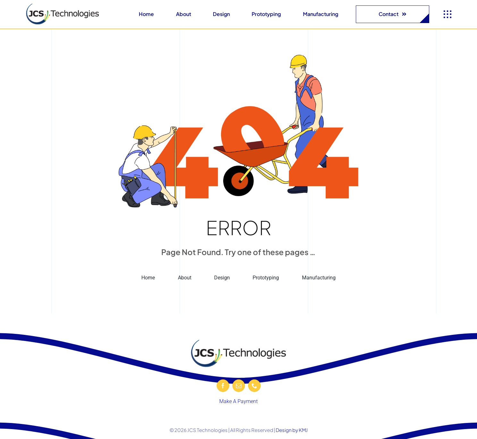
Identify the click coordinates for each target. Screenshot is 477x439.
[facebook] (223, 385)
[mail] (238, 385)
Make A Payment (238, 401)
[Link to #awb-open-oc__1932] (447, 14)
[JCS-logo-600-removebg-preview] (62, 6)
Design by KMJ (292, 430)
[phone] (254, 385)
